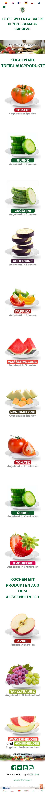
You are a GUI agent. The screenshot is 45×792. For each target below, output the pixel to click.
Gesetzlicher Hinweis (22, 780)
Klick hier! (34, 775)
